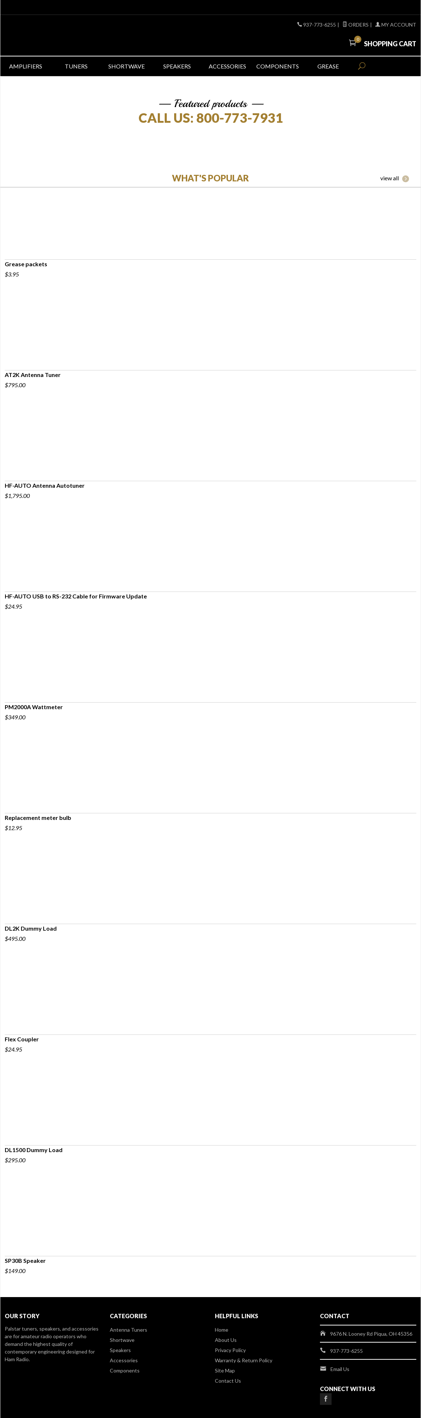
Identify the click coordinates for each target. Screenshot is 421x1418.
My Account (395, 24)
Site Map (225, 1370)
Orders (355, 24)
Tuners (76, 66)
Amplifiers (25, 66)
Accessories (227, 66)
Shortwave (126, 66)
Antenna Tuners (128, 1330)
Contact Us (228, 1381)
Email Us (339, 1369)
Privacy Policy (230, 1350)
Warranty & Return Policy (243, 1360)
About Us (226, 1340)
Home (221, 1330)
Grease (328, 66)
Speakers (177, 66)
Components (277, 66)
